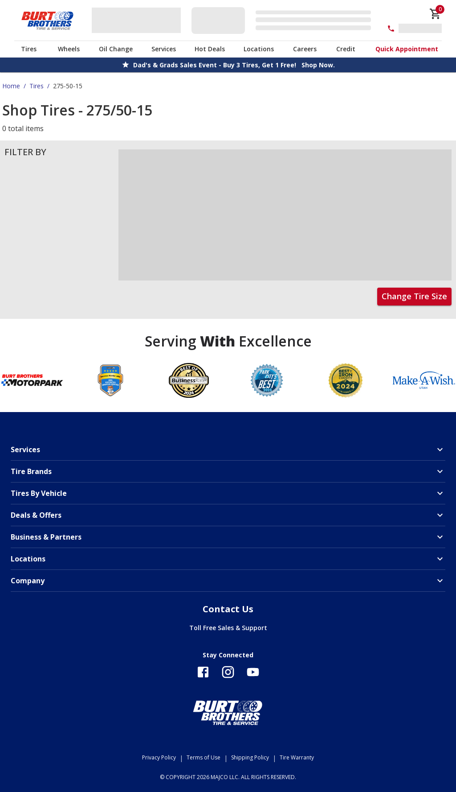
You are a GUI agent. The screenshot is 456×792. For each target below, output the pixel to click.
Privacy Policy (159, 757)
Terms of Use (203, 757)
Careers (305, 49)
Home (11, 86)
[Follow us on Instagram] (228, 672)
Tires (29, 49)
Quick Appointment (406, 49)
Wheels (69, 49)
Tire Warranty (297, 757)
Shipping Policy (250, 757)
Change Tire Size (414, 296)
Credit (345, 49)
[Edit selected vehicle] (283, 20)
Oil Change (116, 49)
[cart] (435, 14)
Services (163, 49)
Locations (259, 49)
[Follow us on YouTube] (253, 672)
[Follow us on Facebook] (203, 672)
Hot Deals (210, 49)
